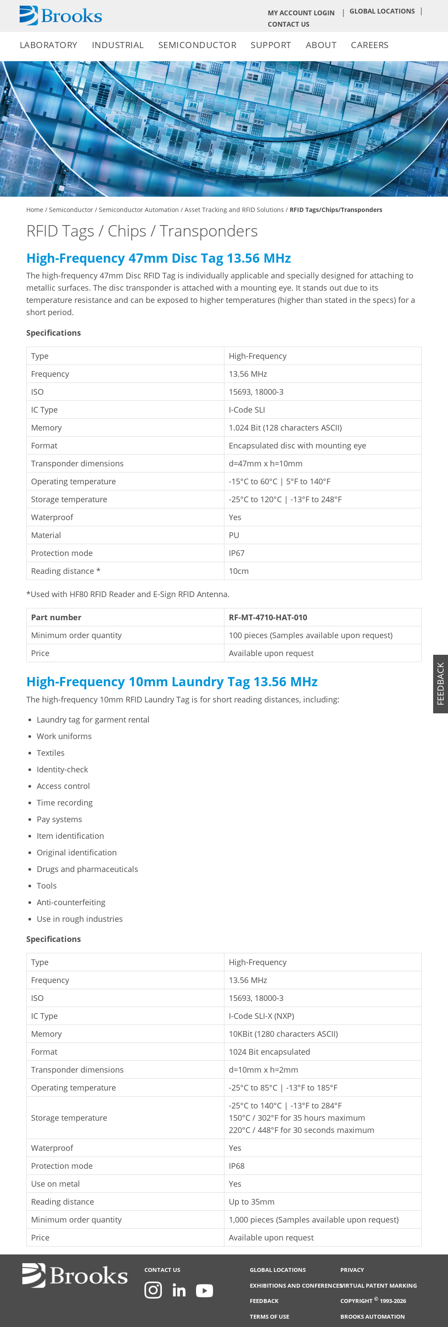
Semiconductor (197, 45)
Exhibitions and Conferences (296, 1285)
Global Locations (382, 11)
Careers (370, 45)
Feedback (264, 1301)
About (321, 45)
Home (34, 209)
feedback (440, 684)
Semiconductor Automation (139, 209)
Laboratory (48, 45)
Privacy (352, 1270)
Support (271, 45)
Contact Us (288, 24)
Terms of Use (269, 1316)
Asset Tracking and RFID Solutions (234, 209)
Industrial (118, 45)
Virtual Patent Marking (378, 1285)
